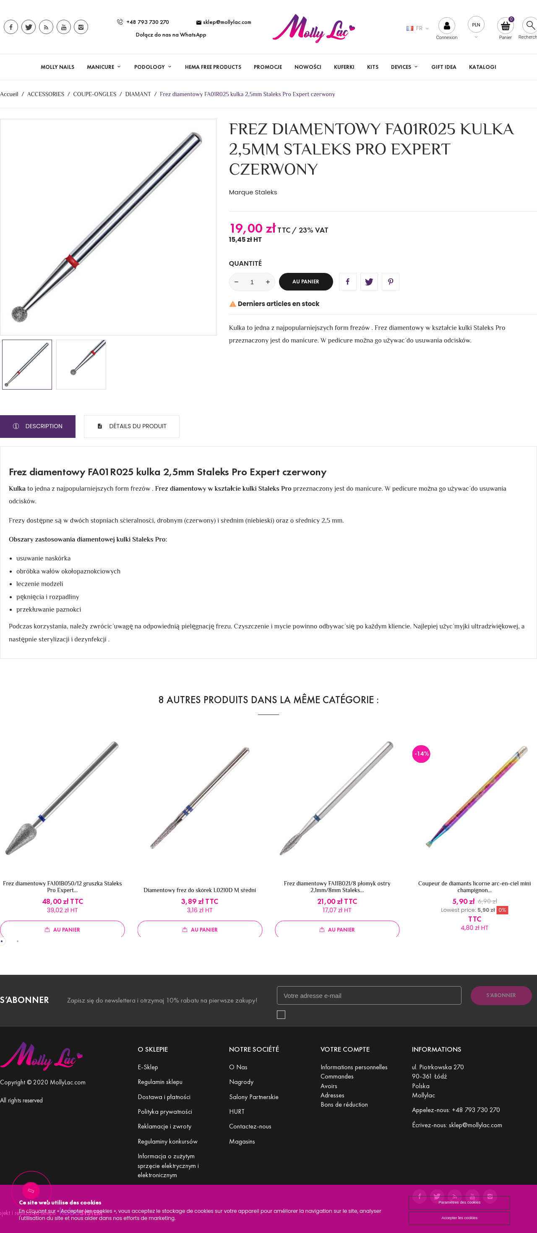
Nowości (308, 67)
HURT (237, 1111)
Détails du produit (137, 426)
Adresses (332, 1095)
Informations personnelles (354, 1067)
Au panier (305, 281)
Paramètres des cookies (457, 1202)
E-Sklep (148, 1067)
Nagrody (241, 1082)
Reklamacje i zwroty (164, 1126)
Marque (241, 192)
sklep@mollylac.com (223, 22)
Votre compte (345, 1049)
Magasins (242, 1141)
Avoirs (329, 1086)
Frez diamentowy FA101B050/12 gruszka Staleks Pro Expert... (62, 886)
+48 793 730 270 (143, 22)
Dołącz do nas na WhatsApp (171, 34)
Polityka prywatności (165, 1111)
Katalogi (482, 67)
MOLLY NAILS (57, 67)
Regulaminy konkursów (168, 1141)
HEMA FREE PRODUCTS (213, 67)
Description (43, 426)
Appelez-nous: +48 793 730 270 (456, 1110)
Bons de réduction (344, 1104)
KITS (372, 67)
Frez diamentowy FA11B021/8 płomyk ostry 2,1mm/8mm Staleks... (337, 886)
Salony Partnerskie (254, 1097)
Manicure (101, 67)
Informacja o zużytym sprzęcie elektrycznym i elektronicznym (168, 1165)
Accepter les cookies (458, 1218)
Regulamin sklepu (160, 1082)
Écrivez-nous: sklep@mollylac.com (457, 1125)
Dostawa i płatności (164, 1097)
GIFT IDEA (443, 67)
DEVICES (401, 67)
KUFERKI (344, 67)
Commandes (337, 1076)
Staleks (266, 192)
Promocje (268, 67)
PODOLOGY (150, 67)
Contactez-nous (250, 1126)
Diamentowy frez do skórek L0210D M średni (199, 890)
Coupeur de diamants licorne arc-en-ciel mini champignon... (474, 886)
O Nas (238, 1067)
